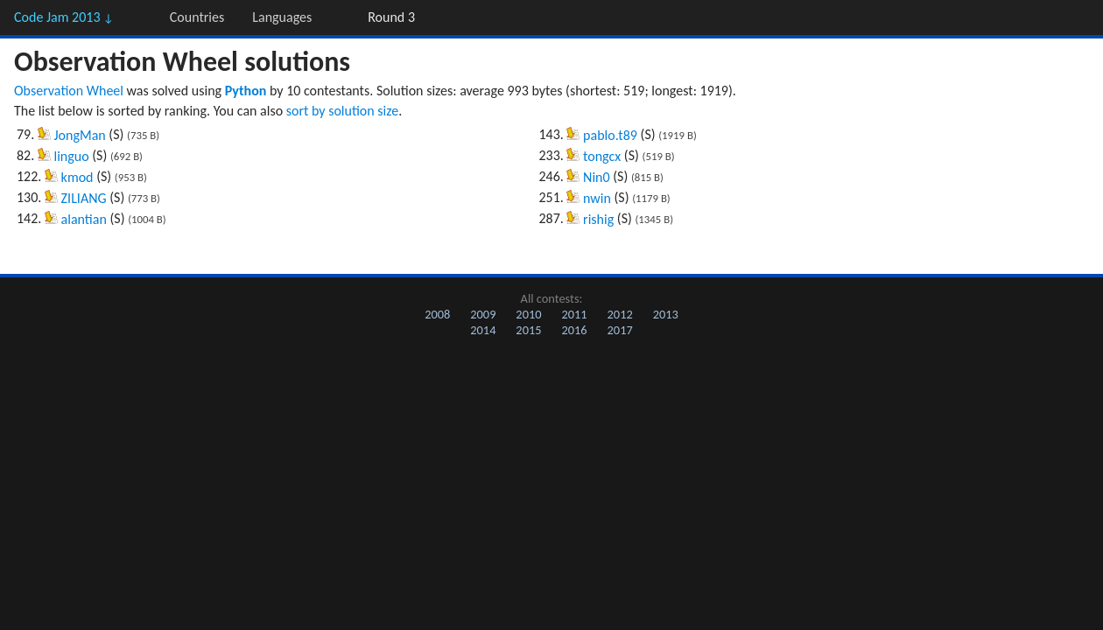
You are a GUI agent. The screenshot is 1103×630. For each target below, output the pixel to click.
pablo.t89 (610, 135)
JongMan (80, 135)
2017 (620, 330)
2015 (528, 330)
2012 (620, 314)
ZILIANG (84, 198)
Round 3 (391, 17)
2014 (482, 330)
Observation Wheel (68, 90)
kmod (77, 177)
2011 (574, 314)
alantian (84, 219)
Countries (197, 17)
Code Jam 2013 (64, 17)
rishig (598, 219)
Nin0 (596, 177)
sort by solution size (342, 110)
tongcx (602, 156)
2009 (482, 314)
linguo (71, 156)
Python (246, 90)
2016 (574, 330)
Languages (282, 17)
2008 (437, 314)
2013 (665, 314)
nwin (597, 198)
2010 (528, 314)
